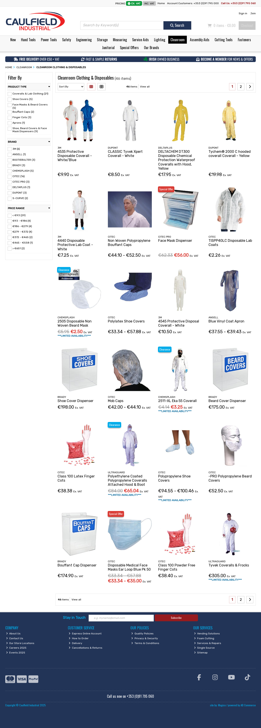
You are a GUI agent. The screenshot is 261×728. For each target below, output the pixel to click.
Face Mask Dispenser (175, 241)
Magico (222, 705)
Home (161, 3)
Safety (66, 39)
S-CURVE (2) (20, 198)
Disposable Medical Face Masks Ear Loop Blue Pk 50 (129, 567)
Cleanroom (177, 39)
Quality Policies (142, 633)
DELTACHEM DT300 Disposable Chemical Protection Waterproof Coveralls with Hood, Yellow (176, 160)
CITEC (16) (18, 176)
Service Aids (140, 39)
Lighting (159, 39)
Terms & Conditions (145, 643)
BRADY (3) (18, 165)
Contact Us (14, 638)
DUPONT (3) (19, 192)
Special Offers (129, 47)
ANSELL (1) (19, 154)
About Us (13, 633)
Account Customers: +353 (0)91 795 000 (193, 3)
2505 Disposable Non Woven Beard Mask (75, 323)
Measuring (120, 39)
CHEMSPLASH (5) (23, 170)
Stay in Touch (74, 618)
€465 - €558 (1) (22, 242)
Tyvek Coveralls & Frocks (228, 565)
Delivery (75, 643)
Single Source (204, 647)
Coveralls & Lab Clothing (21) (30, 93)
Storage (102, 39)
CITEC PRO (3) (21, 181)
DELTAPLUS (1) (21, 187)
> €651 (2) (18, 248)
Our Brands (151, 47)
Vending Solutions (207, 633)
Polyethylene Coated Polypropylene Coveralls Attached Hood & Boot (127, 480)
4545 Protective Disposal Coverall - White (178, 323)
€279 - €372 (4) (22, 231)
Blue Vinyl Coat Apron (226, 321)
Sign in (243, 13)
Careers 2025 (16, 647)
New (13, 39)
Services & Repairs (207, 643)
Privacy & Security (144, 638)
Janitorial (108, 47)
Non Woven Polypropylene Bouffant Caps (129, 243)
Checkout (247, 25)
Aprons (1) (18, 122)
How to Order (79, 638)
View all (145, 86)
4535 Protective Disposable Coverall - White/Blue (75, 156)
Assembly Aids (199, 39)
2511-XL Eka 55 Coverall (177, 401)
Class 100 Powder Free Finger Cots (176, 567)
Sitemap (201, 652)
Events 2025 (15, 652)
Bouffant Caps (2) (23, 111)
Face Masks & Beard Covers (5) (30, 106)
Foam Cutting (204, 638)
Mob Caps (115, 401)
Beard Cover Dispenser (227, 401)
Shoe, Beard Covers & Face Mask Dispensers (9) (29, 130)
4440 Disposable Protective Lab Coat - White (75, 245)
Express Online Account (85, 633)
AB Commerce (248, 705)
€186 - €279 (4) (22, 226)
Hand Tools (28, 39)
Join (253, 13)
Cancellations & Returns (85, 647)
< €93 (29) (19, 215)
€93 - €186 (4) (21, 220)
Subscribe (176, 617)
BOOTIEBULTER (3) (23, 159)
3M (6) (16, 148)
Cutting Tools (224, 39)
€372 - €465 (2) (22, 237)
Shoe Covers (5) (22, 99)
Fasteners (244, 39)
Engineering (84, 39)
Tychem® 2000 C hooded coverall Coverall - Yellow (229, 154)
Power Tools (49, 39)
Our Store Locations (20, 643)
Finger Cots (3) (21, 117)
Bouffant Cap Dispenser (77, 565)
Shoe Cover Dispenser (75, 401)
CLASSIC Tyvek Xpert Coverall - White (125, 154)
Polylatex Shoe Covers (126, 321)
